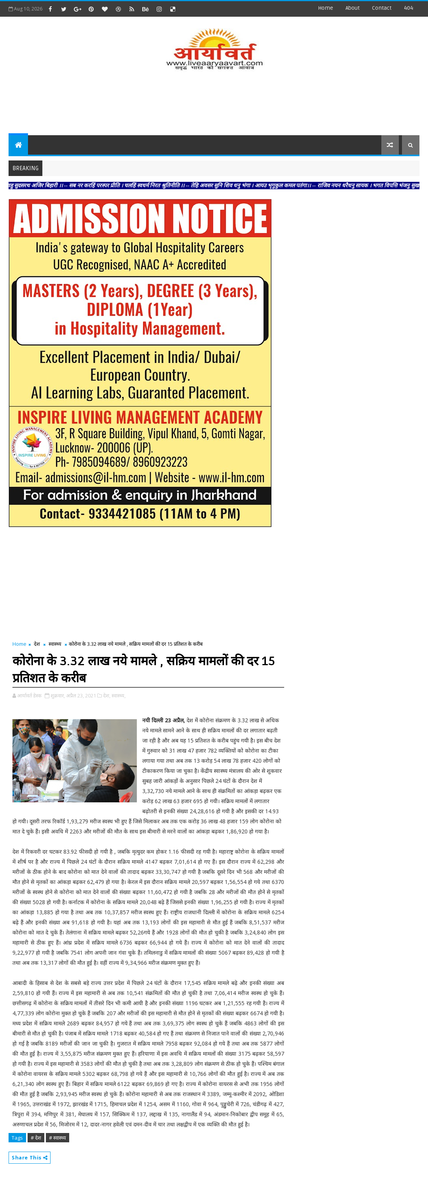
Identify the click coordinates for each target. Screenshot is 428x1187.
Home (325, 8)
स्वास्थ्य (55, 643)
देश (37, 643)
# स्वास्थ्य (57, 1137)
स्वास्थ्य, (119, 695)
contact (381, 8)
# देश (36, 1137)
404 (408, 8)
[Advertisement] (213, 104)
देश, (106, 695)
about (353, 8)
